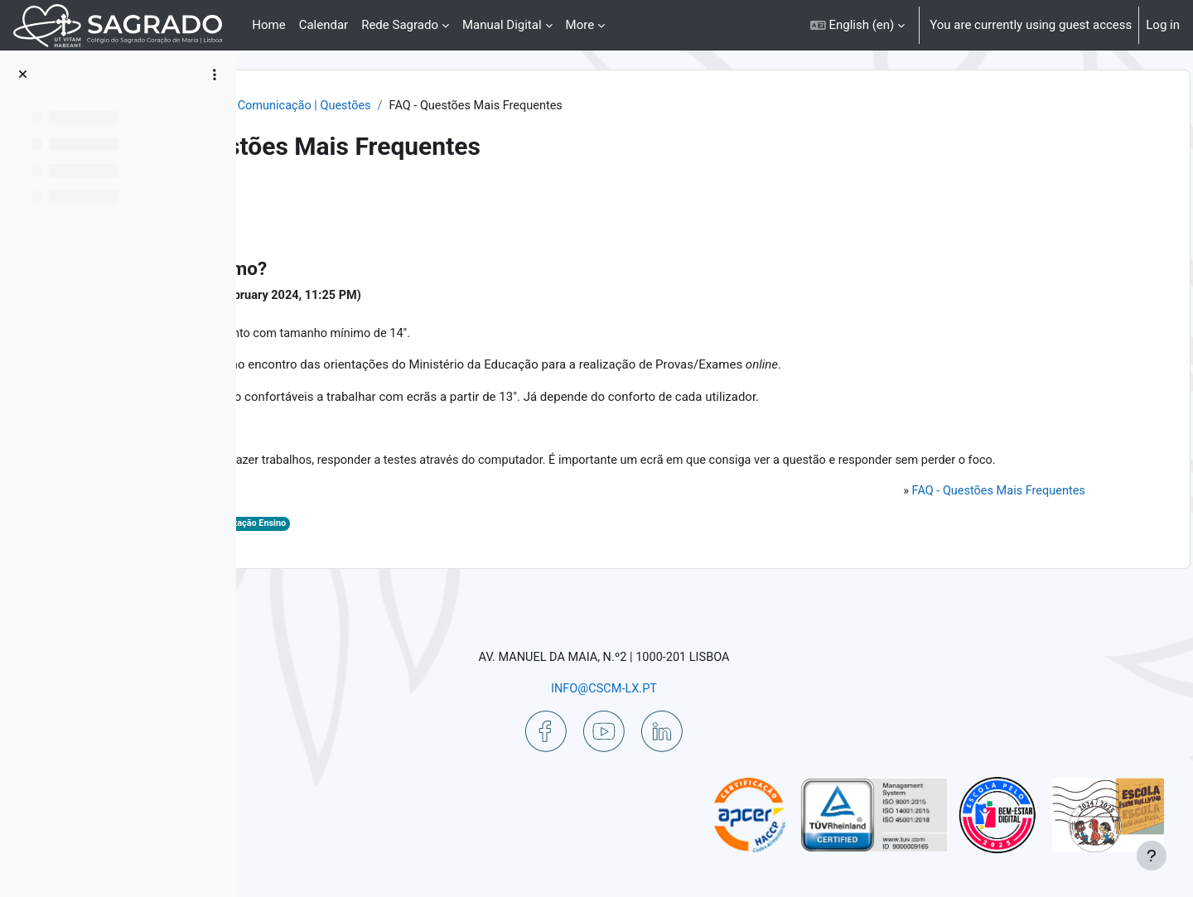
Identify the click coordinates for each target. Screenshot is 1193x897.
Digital (410, 547)
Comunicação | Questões (535, 106)
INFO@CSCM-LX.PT (701, 687)
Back (293, 202)
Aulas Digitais (358, 547)
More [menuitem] (580, 24)
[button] (857, 25)
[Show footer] (1151, 855)
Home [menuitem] (268, 24)
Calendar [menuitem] (324, 24)
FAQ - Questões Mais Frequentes (978, 514)
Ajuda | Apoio (410, 106)
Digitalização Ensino (476, 547)
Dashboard (326, 106)
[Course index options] (214, 74)
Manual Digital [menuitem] (502, 24)
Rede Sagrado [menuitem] (399, 24)
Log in (1163, 24)
